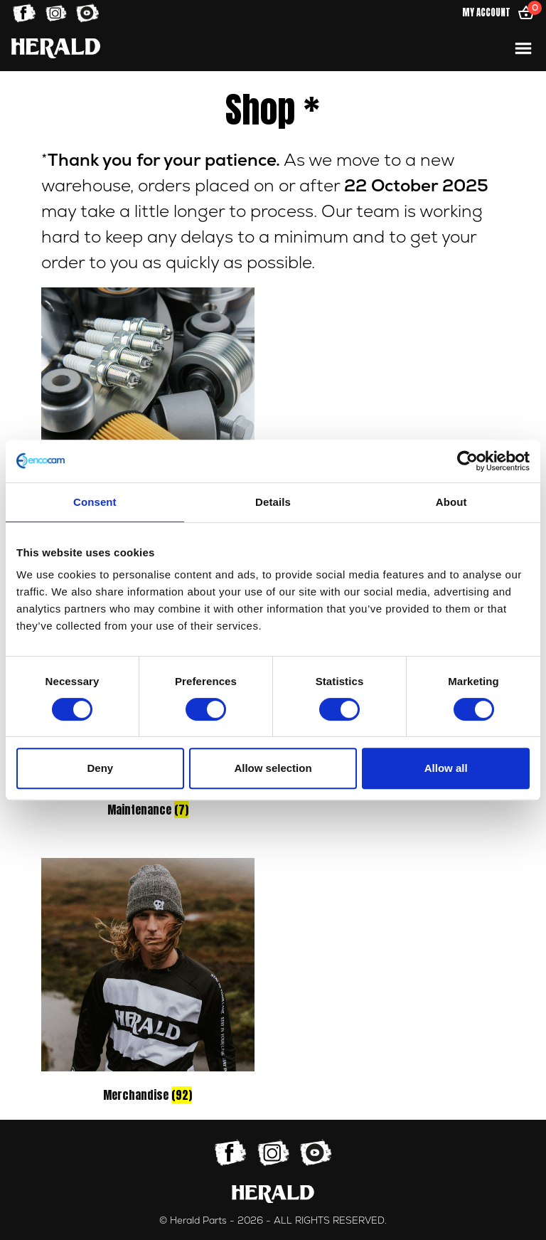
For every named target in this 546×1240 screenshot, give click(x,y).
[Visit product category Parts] (148, 412)
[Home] (55, 48)
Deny (100, 768)
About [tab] (451, 502)
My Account (486, 12)
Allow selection (272, 768)
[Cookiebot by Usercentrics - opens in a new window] (467, 461)
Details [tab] (273, 502)
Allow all (446, 768)
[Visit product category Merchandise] (148, 983)
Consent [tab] (95, 502)
